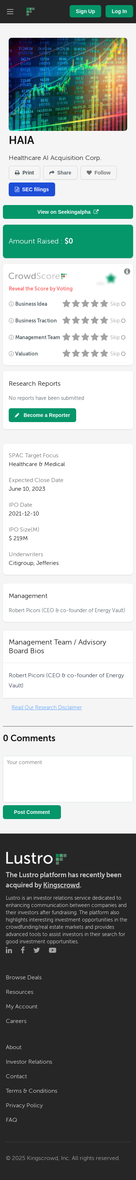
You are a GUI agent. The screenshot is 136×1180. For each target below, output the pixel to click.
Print (24, 173)
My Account (21, 1006)
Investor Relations (29, 1062)
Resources (19, 992)
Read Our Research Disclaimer (47, 707)
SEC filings (32, 189)
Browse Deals (24, 977)
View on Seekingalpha (68, 212)
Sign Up (85, 11)
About (13, 1047)
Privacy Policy (24, 1105)
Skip (118, 304)
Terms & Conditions (31, 1091)
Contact (16, 1076)
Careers (16, 1021)
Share (60, 173)
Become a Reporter (42, 415)
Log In (119, 11)
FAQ (11, 1120)
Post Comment (32, 812)
